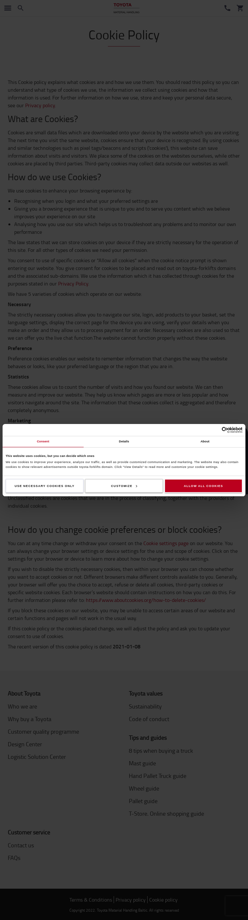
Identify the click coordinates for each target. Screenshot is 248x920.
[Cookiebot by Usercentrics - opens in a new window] (214, 430)
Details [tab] (124, 441)
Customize (124, 486)
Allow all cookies (203, 486)
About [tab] (205, 441)
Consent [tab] (43, 441)
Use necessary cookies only (45, 486)
